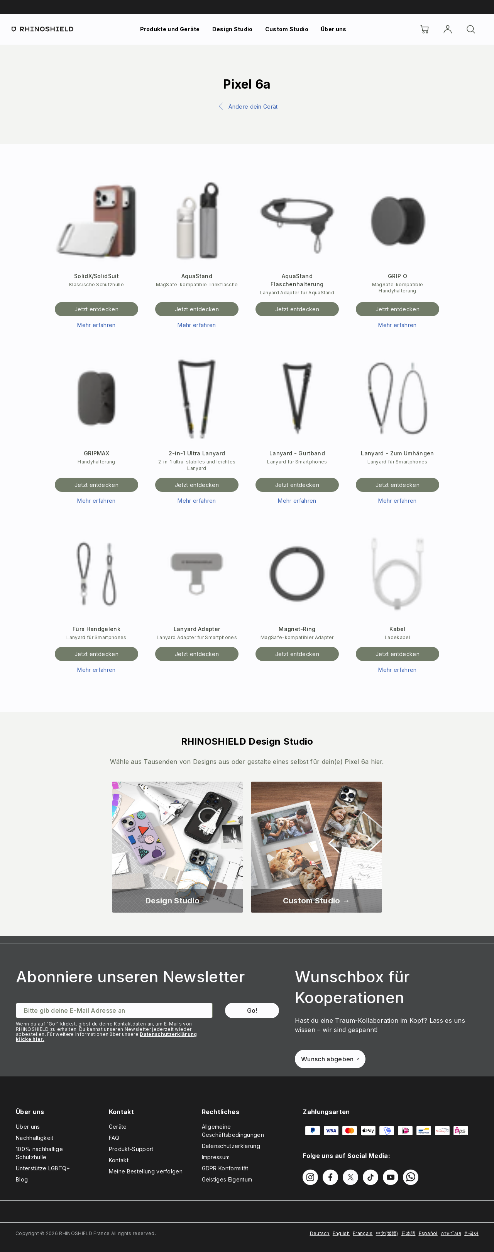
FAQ (114, 1138)
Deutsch (320, 1233)
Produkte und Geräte (170, 29)
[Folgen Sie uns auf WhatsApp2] (410, 1177)
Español (428, 1233)
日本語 (408, 1233)
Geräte (118, 1126)
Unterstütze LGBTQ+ (43, 1168)
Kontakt (119, 1160)
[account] (447, 29)
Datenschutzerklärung (231, 1146)
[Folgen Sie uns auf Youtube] (390, 1177)
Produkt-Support (131, 1149)
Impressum (216, 1157)
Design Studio (232, 29)
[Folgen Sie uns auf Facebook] (330, 1177)
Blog (22, 1179)
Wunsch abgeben (330, 1059)
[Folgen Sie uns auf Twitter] (350, 1177)
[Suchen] (470, 29)
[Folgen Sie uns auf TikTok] (370, 1177)
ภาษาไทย (451, 1233)
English (341, 1233)
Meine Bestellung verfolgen (146, 1171)
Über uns (334, 29)
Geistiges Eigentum (227, 1179)
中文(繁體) (387, 1233)
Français (363, 1233)
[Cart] (424, 29)
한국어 (471, 1233)
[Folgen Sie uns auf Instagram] (310, 1177)
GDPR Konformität (225, 1168)
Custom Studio (286, 29)
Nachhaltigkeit (34, 1138)
